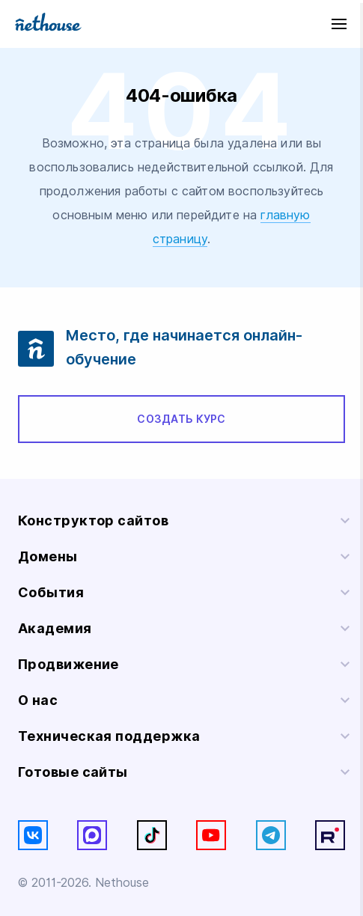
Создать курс (181, 419)
